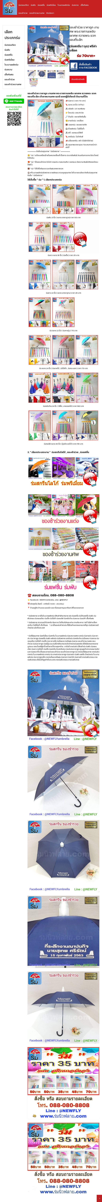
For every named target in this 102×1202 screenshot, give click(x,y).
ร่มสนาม (75, 5)
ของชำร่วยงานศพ (36, 13)
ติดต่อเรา (50, 13)
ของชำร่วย (22, 13)
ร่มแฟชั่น (41, 5)
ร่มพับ (33, 5)
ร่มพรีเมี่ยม (51, 5)
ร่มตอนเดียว (23, 5)
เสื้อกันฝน (84, 5)
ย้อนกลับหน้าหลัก (78, 79)
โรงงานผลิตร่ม (64, 5)
